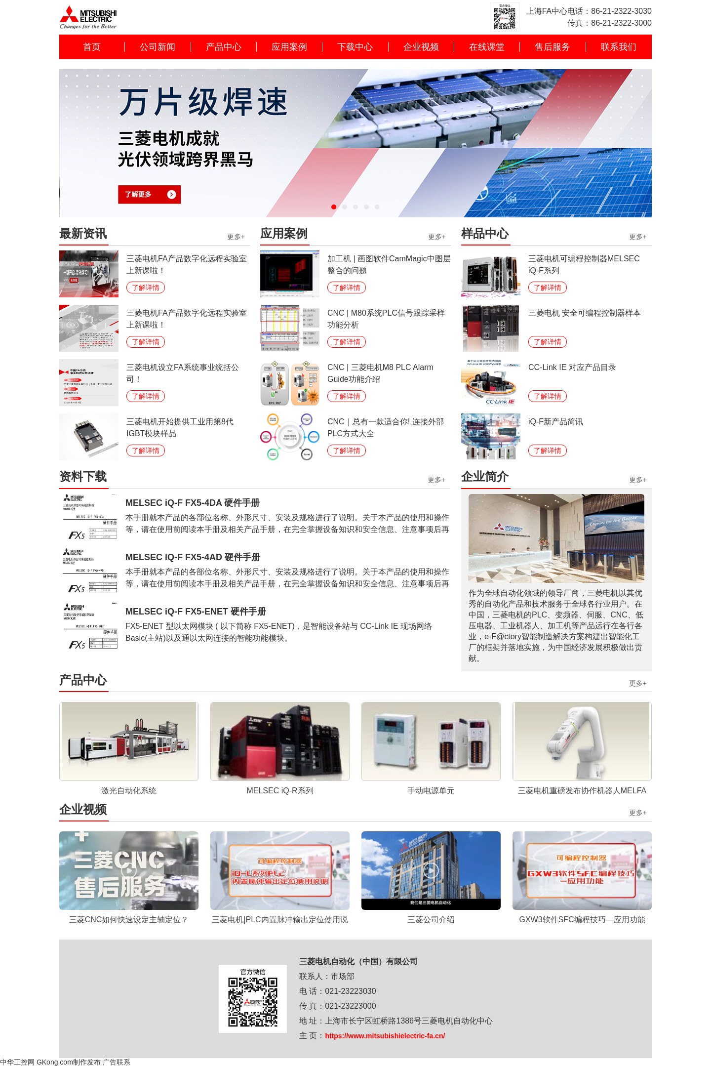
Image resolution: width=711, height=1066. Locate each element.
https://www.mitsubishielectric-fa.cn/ (385, 1036)
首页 (92, 47)
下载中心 (355, 47)
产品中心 (223, 47)
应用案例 (289, 47)
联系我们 (618, 47)
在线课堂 (487, 47)
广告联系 (116, 1062)
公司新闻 (157, 47)
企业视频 (421, 47)
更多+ (236, 237)
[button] (333, 207)
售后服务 (552, 47)
